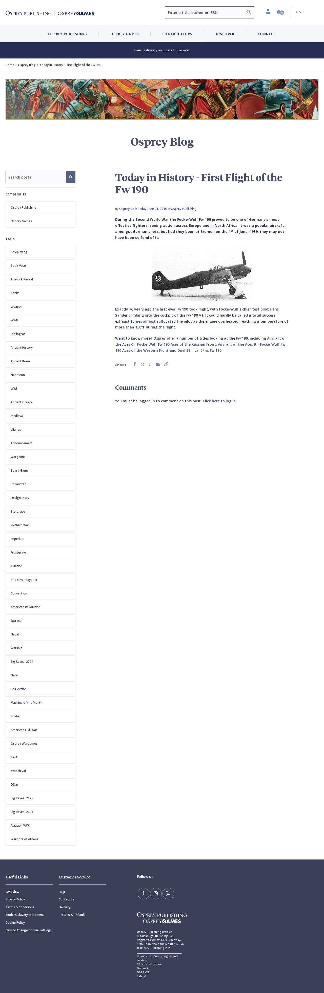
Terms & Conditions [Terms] (20, 907)
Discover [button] (225, 34)
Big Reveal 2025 (22, 798)
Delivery (64, 907)
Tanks (15, 293)
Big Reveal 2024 (22, 661)
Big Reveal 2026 (22, 812)
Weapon (17, 306)
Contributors (177, 34)
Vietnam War (20, 525)
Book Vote (18, 265)
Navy (14, 675)
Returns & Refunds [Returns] (72, 915)
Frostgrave (19, 552)
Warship (16, 648)
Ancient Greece (22, 402)
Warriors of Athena (24, 839)
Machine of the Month (26, 702)
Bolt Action (19, 689)
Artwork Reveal (22, 279)
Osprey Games (21, 221)
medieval (17, 416)
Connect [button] (267, 34)
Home (10, 65)
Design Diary (20, 498)
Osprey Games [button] (124, 34)
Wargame (18, 457)
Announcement (22, 443)
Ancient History (22, 347)
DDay (14, 784)
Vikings (16, 429)
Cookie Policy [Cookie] (15, 922)
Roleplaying (19, 252)
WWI (14, 388)
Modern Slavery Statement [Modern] (25, 915)
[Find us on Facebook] (143, 893)
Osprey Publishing (23, 207)
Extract (16, 621)
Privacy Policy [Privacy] (15, 899)
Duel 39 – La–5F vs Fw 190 (199, 350)
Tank (14, 757)
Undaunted (18, 484)
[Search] (249, 13)
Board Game (20, 470)
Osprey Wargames (24, 743)
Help (62, 892)
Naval (15, 634)
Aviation (17, 566)
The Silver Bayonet (24, 580)
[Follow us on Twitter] (164, 893)
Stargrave (18, 511)
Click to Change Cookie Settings (29, 930)
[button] (280, 12)
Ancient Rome (21, 361)
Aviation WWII (20, 825)
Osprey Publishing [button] (67, 34)
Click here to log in (219, 401)
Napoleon (18, 375)
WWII (14, 320)
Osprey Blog (27, 65)
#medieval (18, 771)
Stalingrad (18, 334)
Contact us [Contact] (66, 899)
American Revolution (25, 607)
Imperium (17, 539)
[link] (134, 364)
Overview (12, 892)
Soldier (16, 716)
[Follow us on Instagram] (154, 893)
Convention (19, 593)
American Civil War (24, 730)
